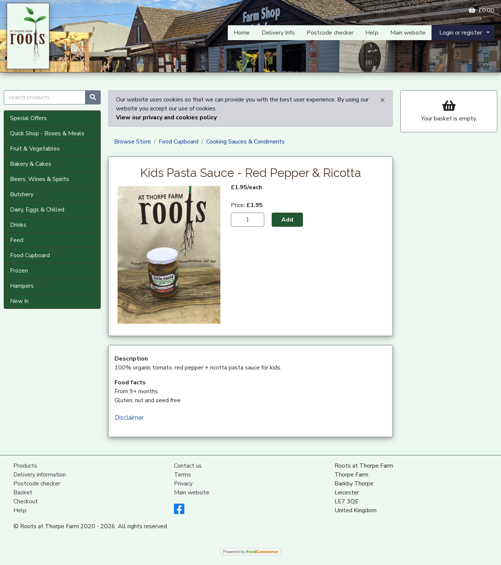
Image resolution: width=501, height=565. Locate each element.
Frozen (19, 271)
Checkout (25, 501)
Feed (16, 240)
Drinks (18, 225)
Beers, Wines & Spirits (39, 179)
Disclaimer (129, 417)
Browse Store (132, 142)
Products (25, 466)
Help (371, 33)
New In (19, 301)
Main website (408, 33)
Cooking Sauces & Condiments (245, 142)
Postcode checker (330, 33)
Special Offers (28, 118)
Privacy (183, 484)
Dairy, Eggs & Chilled (37, 210)
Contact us (188, 466)
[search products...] (44, 97)
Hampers (22, 286)
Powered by (250, 551)
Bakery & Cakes (30, 164)
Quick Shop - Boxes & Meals (47, 133)
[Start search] (93, 97)
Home (242, 33)
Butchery (21, 194)
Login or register (460, 33)
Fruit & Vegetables (35, 149)
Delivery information (39, 475)
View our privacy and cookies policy (166, 117)
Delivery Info (278, 33)
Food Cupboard (30, 255)
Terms (182, 475)
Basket (22, 492)
